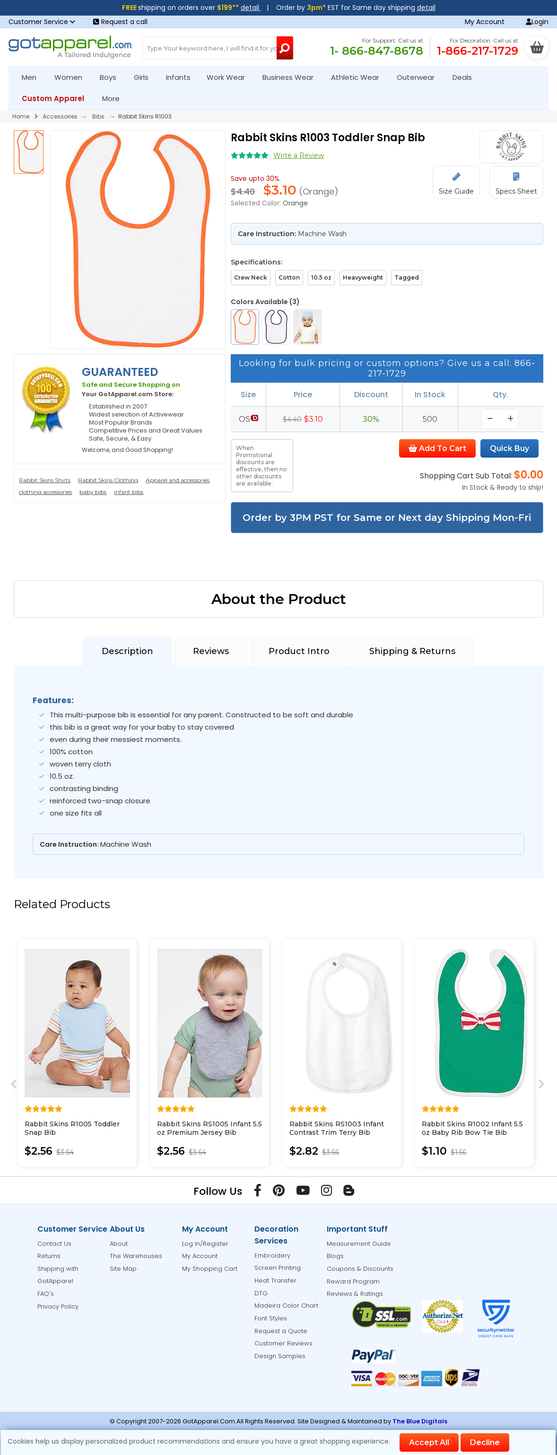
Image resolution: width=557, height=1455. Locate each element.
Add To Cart (437, 448)
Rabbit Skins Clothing (108, 480)
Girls (145, 77)
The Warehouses (136, 1255)
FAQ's (45, 1293)
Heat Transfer (275, 1280)
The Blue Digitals (419, 1421)
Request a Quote (280, 1331)
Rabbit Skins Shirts (44, 480)
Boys (112, 77)
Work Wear (230, 77)
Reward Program (353, 1281)
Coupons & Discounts (360, 1268)
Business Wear (292, 77)
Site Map (123, 1268)
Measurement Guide (359, 1243)
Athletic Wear (359, 77)
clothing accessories (45, 491)
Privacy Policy (57, 1306)
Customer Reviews (283, 1343)
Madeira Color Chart (286, 1305)
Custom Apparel (57, 98)
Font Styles (270, 1318)
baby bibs (92, 491)
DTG (261, 1293)
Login (537, 21)
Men (33, 77)
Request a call (120, 21)
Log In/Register (205, 1243)
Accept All (429, 1442)
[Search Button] (285, 48)
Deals (462, 77)
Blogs (335, 1255)
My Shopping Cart (209, 1268)
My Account (485, 21)
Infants (181, 77)
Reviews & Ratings (355, 1293)
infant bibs (128, 491)
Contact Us (54, 1243)
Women (72, 77)
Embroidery (272, 1255)
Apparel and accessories (177, 480)
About (119, 1243)
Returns (49, 1255)
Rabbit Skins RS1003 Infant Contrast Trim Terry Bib (336, 1128)
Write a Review (298, 155)
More (115, 98)
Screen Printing (277, 1267)
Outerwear (420, 77)
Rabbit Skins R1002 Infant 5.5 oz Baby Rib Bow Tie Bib (472, 1128)
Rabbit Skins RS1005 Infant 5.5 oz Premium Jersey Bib (209, 1128)
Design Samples (279, 1356)
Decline (485, 1442)
